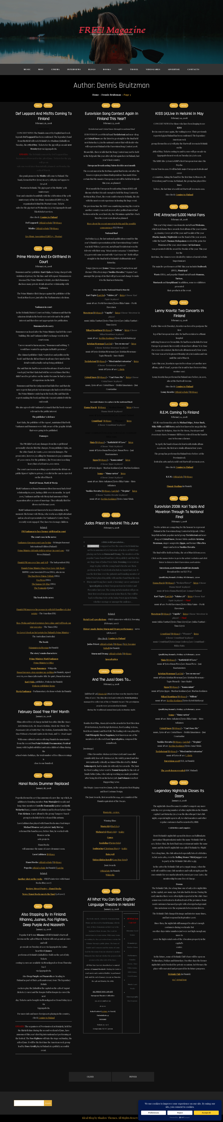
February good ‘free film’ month (43, 711)
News (48, 105)
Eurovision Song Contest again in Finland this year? (111, 116)
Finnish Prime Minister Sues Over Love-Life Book (43, 568)
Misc (41, 69)
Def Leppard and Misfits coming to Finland (44, 116)
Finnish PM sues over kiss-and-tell (33, 562)
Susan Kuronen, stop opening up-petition (35, 672)
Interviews (74, 69)
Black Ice (115, 826)
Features (117, 671)
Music (27, 69)
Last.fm (101, 295)
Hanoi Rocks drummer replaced (43, 783)
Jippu (95, 460)
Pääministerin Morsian (38, 647)
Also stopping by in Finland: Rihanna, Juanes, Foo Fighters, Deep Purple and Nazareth (43, 919)
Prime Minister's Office (44, 662)
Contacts (193, 69)
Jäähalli (106, 648)
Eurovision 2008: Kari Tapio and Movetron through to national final (179, 512)
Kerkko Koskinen (106, 338)
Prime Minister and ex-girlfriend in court (44, 259)
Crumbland (97, 421)
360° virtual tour (179, 979)
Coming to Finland (46, 1017)
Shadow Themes (107, 1118)
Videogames (153, 69)
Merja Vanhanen (23, 691)
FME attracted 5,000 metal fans (179, 215)
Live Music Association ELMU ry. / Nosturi (43, 236)
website (104, 1011)
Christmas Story (111, 848)
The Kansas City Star (41, 584)
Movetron (88, 312)
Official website (45, 222)
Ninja (92, 442)
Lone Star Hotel (120, 859)
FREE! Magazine (111, 30)
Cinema (55, 69)
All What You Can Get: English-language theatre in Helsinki (111, 902)
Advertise (174, 69)
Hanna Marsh (90, 407)
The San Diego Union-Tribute (41, 576)
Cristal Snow (91, 377)
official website (106, 644)
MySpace (58, 222)
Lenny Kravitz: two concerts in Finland (179, 313)
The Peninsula (40, 588)
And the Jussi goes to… (111, 679)
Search (48, 1103)
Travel (134, 69)
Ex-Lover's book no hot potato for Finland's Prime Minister (43, 632)
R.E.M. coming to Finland (179, 412)
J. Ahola (121, 369)
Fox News (40, 580)
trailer (121, 832)
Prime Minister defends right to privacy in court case (41, 550)
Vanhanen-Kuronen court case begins (34, 542)
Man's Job (111, 832)
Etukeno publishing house (43, 685)
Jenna (100, 473)
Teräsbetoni (90, 361)
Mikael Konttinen (94, 330)
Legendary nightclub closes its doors (179, 793)
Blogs (92, 69)
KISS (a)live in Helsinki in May (179, 113)
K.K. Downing (130, 644)
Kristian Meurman (95, 343)
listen (122, 295)
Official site (178, 476)
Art (120, 69)
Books (107, 69)
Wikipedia (110, 874)
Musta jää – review (111, 812)
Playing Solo (114, 843)
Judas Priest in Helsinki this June (111, 523)
